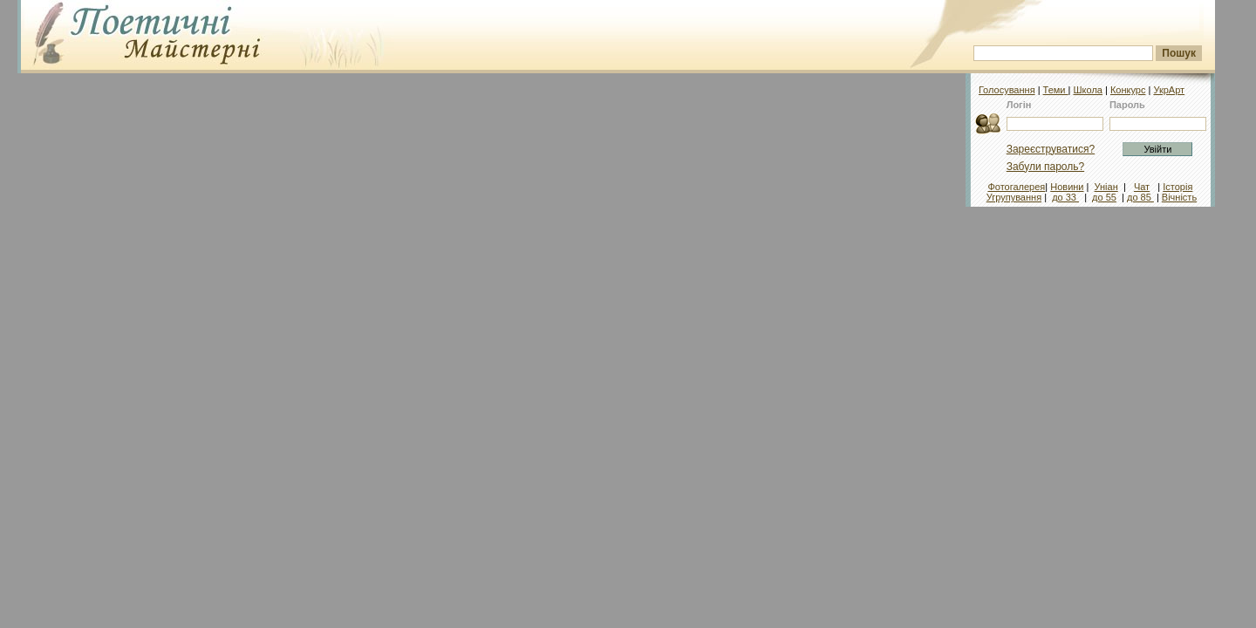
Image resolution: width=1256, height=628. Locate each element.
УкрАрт (1168, 90)
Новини (1066, 186)
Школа (1087, 90)
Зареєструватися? (1051, 149)
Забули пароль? (1046, 166)
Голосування (1007, 90)
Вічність (1179, 197)
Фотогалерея (1016, 186)
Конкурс (1128, 90)
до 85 (1140, 197)
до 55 (1104, 197)
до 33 (1065, 197)
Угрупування (1013, 197)
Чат (1142, 186)
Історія (1177, 186)
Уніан (1106, 186)
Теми (1055, 90)
